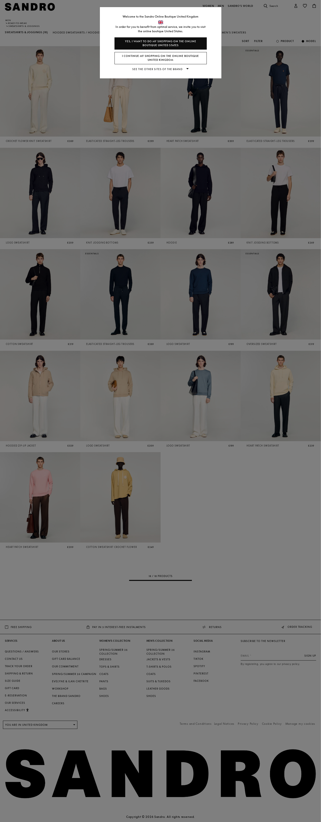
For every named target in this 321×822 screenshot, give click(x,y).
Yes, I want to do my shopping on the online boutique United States (160, 43)
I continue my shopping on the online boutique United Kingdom (160, 58)
